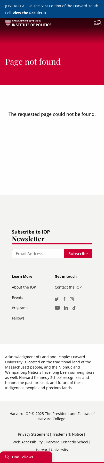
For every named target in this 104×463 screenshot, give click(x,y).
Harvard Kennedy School (67, 442)
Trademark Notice (67, 434)
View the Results (27, 12)
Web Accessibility (28, 442)
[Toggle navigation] (94, 23)
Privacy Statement (33, 434)
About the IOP (24, 287)
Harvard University (52, 449)
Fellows (18, 318)
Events (17, 297)
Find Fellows (22, 457)
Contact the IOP (68, 287)
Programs (20, 307)
